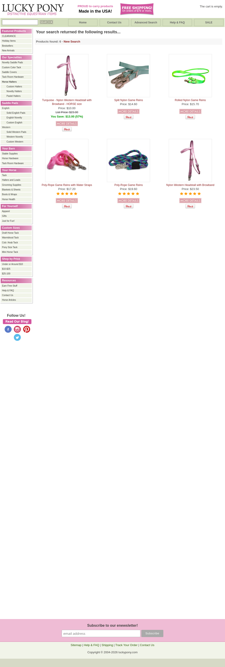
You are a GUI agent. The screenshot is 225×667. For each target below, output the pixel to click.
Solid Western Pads (16, 132)
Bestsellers (7, 46)
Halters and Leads (11, 180)
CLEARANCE (9, 36)
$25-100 (6, 273)
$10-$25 (6, 269)
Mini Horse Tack (10, 252)
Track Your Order (126, 645)
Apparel (6, 211)
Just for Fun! (8, 221)
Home (82, 22)
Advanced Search (146, 22)
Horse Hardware (10, 158)
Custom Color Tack (11, 67)
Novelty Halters (14, 91)
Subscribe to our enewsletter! (112, 625)
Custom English (14, 122)
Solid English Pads (16, 113)
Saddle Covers (9, 72)
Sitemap (76, 645)
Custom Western (15, 141)
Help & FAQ (177, 22)
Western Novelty (15, 137)
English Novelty (14, 117)
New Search (72, 41)
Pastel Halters (13, 96)
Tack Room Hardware (13, 77)
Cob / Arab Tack (10, 242)
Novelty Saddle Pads (12, 62)
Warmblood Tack (10, 237)
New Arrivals (8, 50)
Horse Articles (9, 300)
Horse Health (8, 199)
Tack (4, 175)
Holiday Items (9, 41)
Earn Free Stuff (9, 286)
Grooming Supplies (11, 185)
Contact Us (114, 22)
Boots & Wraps (9, 194)
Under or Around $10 (12, 264)
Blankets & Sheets (11, 189)
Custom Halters (14, 86)
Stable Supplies (10, 153)
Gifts (4, 216)
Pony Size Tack (9, 247)
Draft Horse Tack (10, 233)
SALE (208, 22)
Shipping (107, 645)
